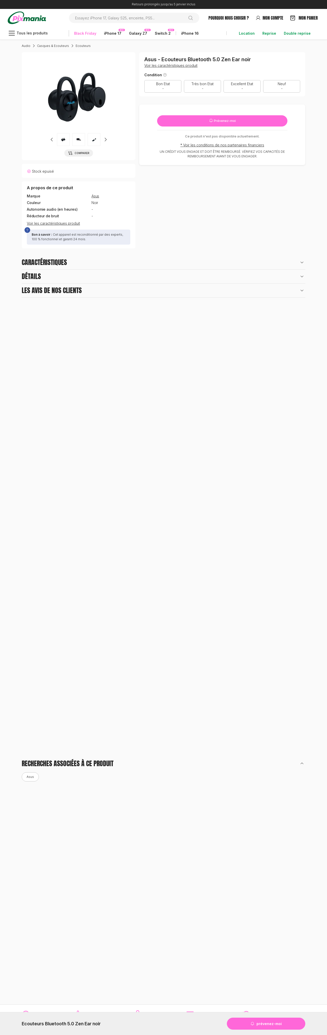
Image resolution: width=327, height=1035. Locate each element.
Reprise (269, 33)
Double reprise (297, 33)
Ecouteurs (83, 46)
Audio (26, 46)
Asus (95, 196)
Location (247, 33)
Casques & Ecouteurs (53, 46)
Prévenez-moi (222, 121)
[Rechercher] (192, 18)
